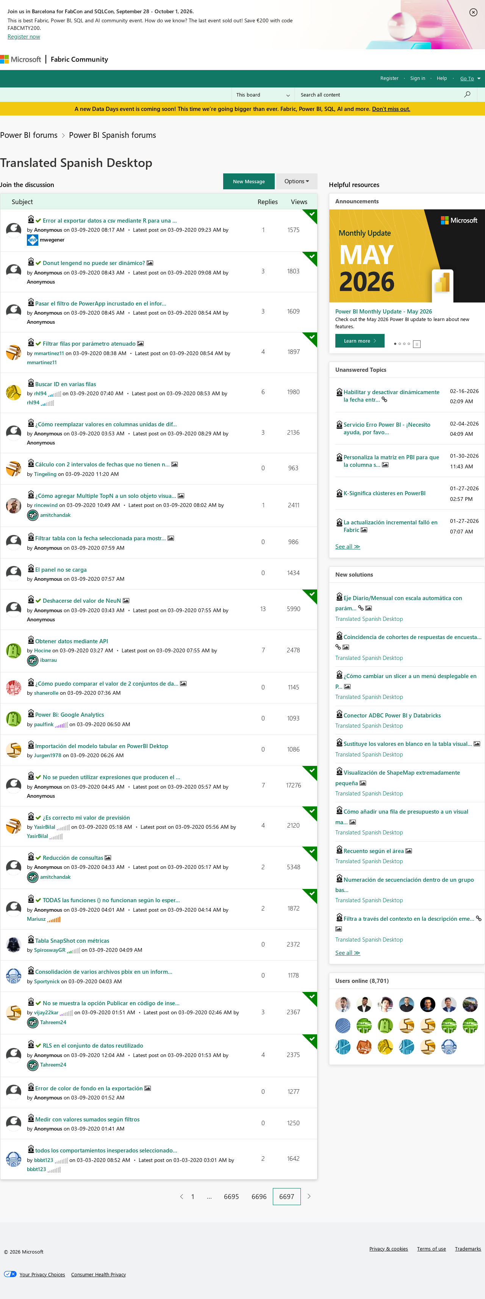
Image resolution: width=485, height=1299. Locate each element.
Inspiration (158, 59)
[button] (249, 181)
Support (318, 59)
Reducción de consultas (74, 857)
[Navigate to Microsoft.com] (20, 59)
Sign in (417, 78)
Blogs (257, 59)
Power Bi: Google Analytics (69, 714)
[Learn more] (360, 341)
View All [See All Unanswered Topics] (347, 546)
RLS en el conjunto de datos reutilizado (93, 1045)
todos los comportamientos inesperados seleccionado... (106, 1150)
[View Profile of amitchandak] (55, 514)
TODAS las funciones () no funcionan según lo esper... (111, 900)
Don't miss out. (391, 108)
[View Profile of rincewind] (46, 504)
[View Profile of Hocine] (42, 650)
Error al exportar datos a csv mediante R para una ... (110, 220)
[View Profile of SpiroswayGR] (50, 949)
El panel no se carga (61, 569)
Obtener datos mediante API (71, 641)
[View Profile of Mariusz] (36, 918)
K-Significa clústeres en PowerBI (385, 493)
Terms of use (431, 1248)
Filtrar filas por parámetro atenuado (90, 343)
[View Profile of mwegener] (52, 239)
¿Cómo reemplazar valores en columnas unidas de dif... (106, 424)
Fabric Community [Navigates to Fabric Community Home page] (79, 59)
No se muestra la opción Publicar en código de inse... (111, 1003)
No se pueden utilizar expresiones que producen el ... (111, 777)
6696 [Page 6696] (259, 1196)
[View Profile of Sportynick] (46, 981)
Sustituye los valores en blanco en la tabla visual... (409, 743)
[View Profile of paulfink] (43, 724)
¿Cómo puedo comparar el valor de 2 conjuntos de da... (107, 683)
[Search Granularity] (263, 94)
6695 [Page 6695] (231, 1196)
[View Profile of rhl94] (40, 393)
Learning (286, 59)
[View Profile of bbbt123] (43, 1159)
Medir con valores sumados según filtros (87, 1119)
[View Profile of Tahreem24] (53, 1022)
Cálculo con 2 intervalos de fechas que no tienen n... (103, 464)
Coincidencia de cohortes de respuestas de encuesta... (413, 637)
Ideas (190, 59)
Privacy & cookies (388, 1248)
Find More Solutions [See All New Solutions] (347, 952)
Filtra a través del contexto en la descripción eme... (410, 918)
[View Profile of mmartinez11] (49, 353)
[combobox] (385, 94)
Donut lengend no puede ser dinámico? (95, 263)
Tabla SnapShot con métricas (72, 940)
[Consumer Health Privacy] (98, 1274)
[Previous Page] (179, 1196)
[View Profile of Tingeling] (45, 473)
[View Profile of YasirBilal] (44, 826)
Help (442, 78)
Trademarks (468, 1248)
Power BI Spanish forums (112, 134)
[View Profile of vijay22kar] (46, 1012)
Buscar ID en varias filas (65, 384)
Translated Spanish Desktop (369, 618)
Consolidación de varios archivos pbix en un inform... (103, 971)
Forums (125, 59)
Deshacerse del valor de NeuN (83, 600)
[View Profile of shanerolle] (46, 692)
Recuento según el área (374, 851)
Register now (24, 36)
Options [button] (294, 181)
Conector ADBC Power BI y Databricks (392, 715)
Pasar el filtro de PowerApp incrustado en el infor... (100, 303)
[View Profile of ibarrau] (48, 659)
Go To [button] (467, 78)
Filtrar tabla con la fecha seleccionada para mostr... (101, 538)
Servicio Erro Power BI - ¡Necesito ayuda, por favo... (387, 428)
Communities (223, 59)
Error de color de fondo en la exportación (89, 1088)
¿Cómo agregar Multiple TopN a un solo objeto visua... (106, 495)
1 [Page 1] (193, 1196)
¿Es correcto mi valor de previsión (86, 817)
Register (389, 78)
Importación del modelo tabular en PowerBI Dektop (101, 746)
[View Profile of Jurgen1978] (47, 755)
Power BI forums (29, 134)
